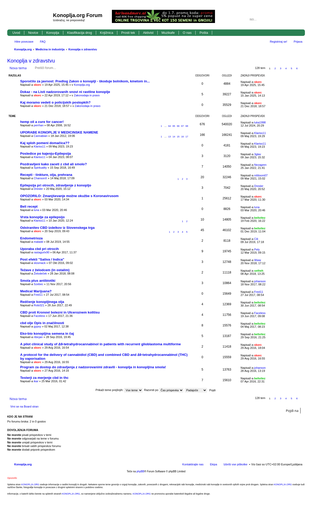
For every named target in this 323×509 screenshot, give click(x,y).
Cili (256, 238)
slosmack (40, 262)
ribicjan (38, 337)
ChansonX (40, 178)
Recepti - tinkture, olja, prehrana (46, 175)
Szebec (38, 284)
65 (174, 126)
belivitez (259, 217)
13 (169, 136)
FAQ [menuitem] (42, 41)
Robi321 (39, 305)
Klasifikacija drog (79, 33)
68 (187, 126)
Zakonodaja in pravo (87, 95)
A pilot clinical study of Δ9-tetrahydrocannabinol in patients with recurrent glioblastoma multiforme (100, 344)
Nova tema (18, 68)
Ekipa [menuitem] (213, 464)
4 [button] (286, 68)
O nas (187, 33)
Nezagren (260, 164)
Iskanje (291, 19)
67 (182, 126)
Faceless (39, 315)
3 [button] (280, 68)
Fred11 (38, 294)
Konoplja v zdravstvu (82, 49)
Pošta (203, 33)
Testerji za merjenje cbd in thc (44, 378)
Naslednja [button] (302, 68)
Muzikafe (168, 33)
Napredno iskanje (298, 19)
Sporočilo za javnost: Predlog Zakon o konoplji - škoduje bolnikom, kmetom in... (85, 81)
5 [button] (291, 68)
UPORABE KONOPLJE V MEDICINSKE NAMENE (59, 132)
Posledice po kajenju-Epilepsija (45, 153)
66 (178, 126)
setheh (258, 270)
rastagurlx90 (42, 252)
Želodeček (40, 273)
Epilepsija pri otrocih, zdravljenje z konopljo (55, 185)
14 (174, 136)
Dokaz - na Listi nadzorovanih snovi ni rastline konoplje (65, 92)
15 (178, 136)
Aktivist (148, 33)
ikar (36, 381)
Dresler (38, 188)
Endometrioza (31, 238)
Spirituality (40, 167)
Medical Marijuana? (36, 291)
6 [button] (297, 68)
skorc (37, 84)
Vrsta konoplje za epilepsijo (42, 217)
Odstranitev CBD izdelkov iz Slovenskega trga (57, 228)
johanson (260, 281)
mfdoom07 (261, 175)
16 (182, 136)
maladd (38, 241)
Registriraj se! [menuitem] (278, 41)
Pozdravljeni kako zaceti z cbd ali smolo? (53, 164)
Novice (33, 33)
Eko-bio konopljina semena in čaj (47, 333)
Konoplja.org (23, 49)
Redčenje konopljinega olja (42, 302)
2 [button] (275, 68)
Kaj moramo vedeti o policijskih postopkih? (55, 102)
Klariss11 (260, 133)
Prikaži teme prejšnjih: (119, 389)
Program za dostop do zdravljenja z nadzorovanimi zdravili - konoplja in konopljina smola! (93, 367)
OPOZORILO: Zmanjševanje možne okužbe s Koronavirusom (69, 196)
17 (187, 136)
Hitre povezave (23, 41)
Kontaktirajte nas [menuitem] (193, 464)
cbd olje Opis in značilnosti (42, 323)
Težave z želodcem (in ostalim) (45, 270)
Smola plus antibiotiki (37, 281)
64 (169, 126)
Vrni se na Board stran (24, 406)
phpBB (140, 471)
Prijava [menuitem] (298, 41)
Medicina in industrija (50, 49)
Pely (257, 249)
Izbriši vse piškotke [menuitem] (235, 464)
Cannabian (41, 135)
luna (36, 210)
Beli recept (28, 206)
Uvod (16, 33)
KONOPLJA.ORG (30, 484)
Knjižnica (106, 33)
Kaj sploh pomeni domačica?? (45, 143)
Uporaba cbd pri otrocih (39, 249)
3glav (257, 154)
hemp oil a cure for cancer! (42, 122)
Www (257, 260)
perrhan (39, 125)
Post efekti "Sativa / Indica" (42, 259)
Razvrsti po (163, 389)
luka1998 (260, 122)
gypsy (37, 326)
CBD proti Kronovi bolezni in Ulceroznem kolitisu (60, 312)
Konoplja (52, 33)
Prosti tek (128, 33)
